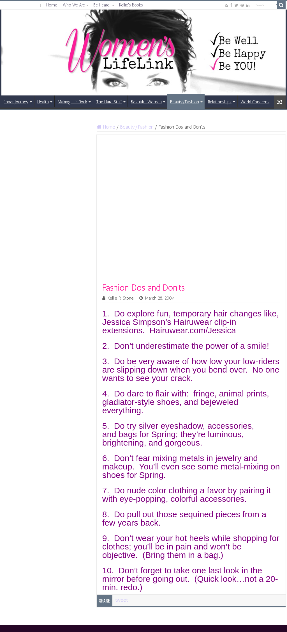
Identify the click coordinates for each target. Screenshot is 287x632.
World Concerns (254, 101)
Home (51, 5)
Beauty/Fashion (184, 101)
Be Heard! (102, 5)
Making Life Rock (72, 101)
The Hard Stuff (109, 101)
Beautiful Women (146, 101)
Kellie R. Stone (121, 298)
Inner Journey (16, 101)
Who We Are (74, 5)
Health (43, 101)
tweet (121, 600)
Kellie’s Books (131, 5)
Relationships (220, 101)
